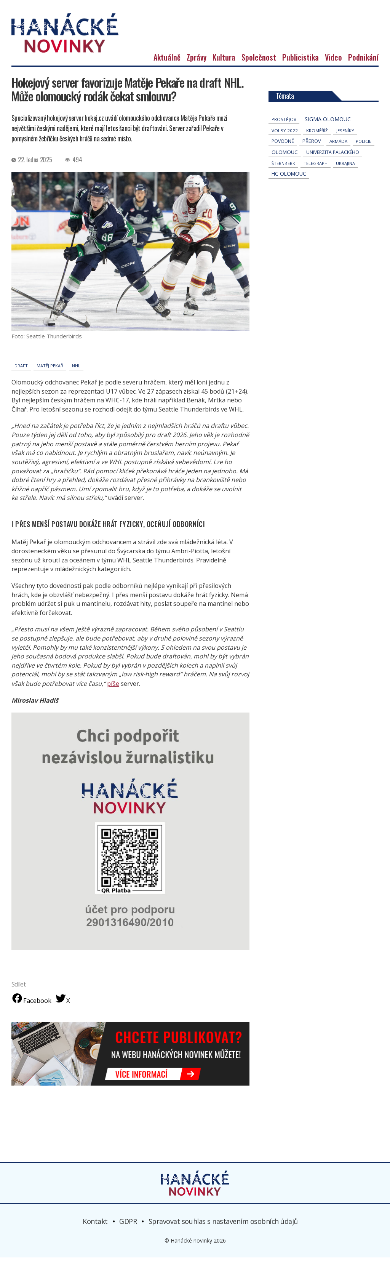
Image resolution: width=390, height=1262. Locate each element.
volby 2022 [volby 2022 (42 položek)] (285, 135)
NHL (76, 370)
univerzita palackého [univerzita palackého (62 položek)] (332, 157)
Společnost (258, 61)
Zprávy (196, 61)
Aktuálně (167, 61)
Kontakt (95, 1225)
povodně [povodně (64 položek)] (283, 146)
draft (21, 370)
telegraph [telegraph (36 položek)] (316, 168)
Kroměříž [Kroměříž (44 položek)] (317, 135)
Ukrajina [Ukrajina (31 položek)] (345, 168)
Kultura (224, 61)
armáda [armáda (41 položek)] (338, 146)
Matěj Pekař (50, 370)
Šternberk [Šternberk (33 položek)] (283, 168)
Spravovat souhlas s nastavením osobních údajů (223, 1225)
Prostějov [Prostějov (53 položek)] (284, 124)
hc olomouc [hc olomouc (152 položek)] (289, 178)
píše (113, 688)
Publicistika (300, 61)
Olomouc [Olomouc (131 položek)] (285, 156)
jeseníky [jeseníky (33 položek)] (345, 135)
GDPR (128, 1225)
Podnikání (363, 61)
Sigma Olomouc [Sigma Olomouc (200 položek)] (328, 123)
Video (333, 61)
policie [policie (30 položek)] (363, 146)
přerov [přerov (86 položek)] (311, 145)
